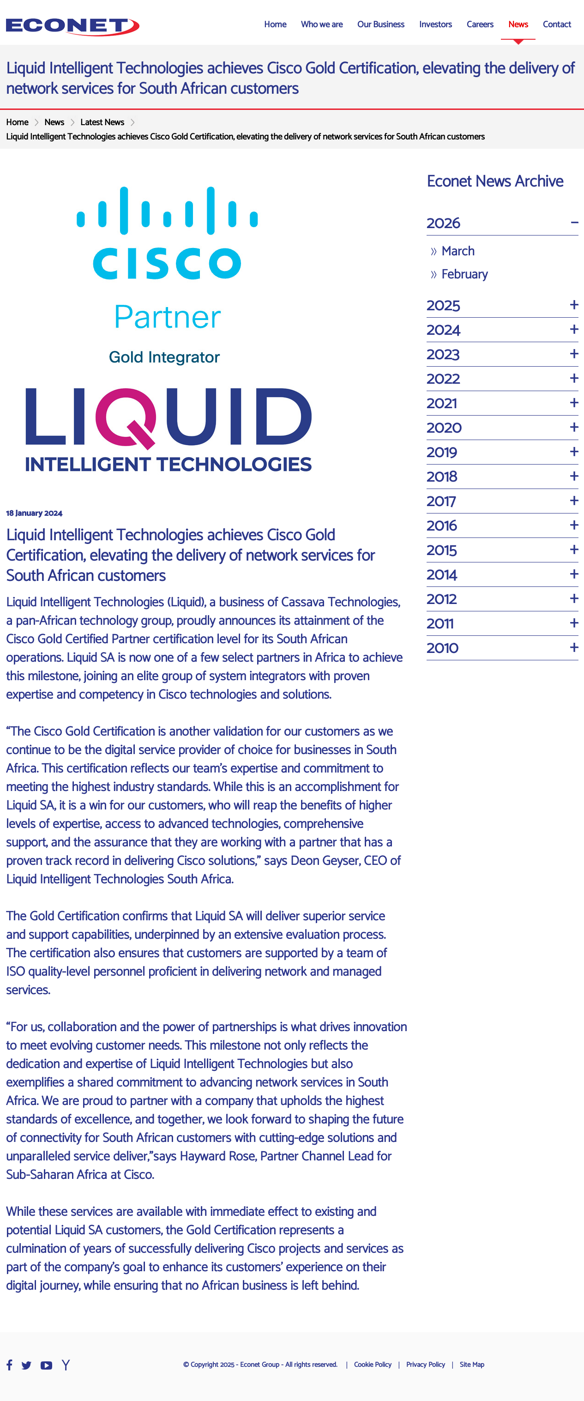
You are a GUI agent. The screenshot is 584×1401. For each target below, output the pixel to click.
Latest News (102, 122)
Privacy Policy (425, 1365)
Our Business (380, 25)
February (464, 274)
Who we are (322, 25)
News (518, 25)
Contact (557, 25)
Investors (435, 25)
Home (275, 25)
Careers (480, 25)
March (458, 251)
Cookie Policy (372, 1365)
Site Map (472, 1365)
